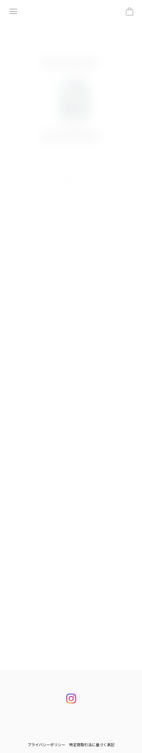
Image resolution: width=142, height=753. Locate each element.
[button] (69, 180)
